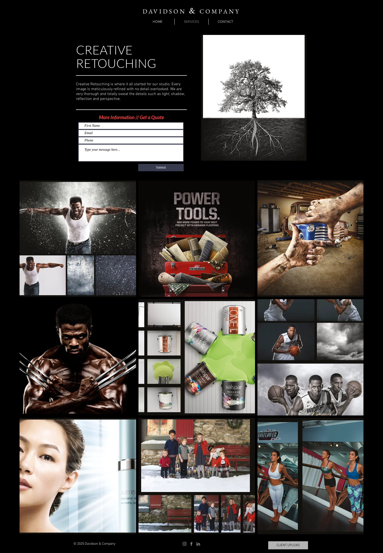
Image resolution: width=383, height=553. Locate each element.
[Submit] (161, 167)
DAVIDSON (164, 11)
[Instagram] (184, 543)
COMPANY (218, 11)
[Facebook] (191, 543)
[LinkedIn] (198, 543)
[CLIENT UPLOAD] (288, 545)
